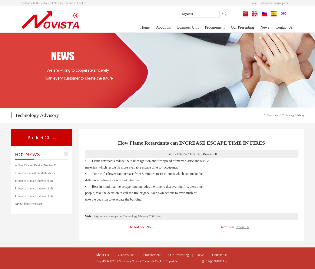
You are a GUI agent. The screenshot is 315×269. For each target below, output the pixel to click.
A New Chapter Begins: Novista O (35, 165)
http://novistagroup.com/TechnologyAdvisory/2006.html (127, 216)
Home (145, 27)
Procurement (215, 27)
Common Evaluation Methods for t (36, 173)
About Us (163, 27)
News (265, 27)
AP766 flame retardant (28, 203)
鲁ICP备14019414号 (214, 261)
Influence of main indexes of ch (34, 180)
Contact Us (284, 27)
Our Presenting (242, 27)
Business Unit (188, 27)
